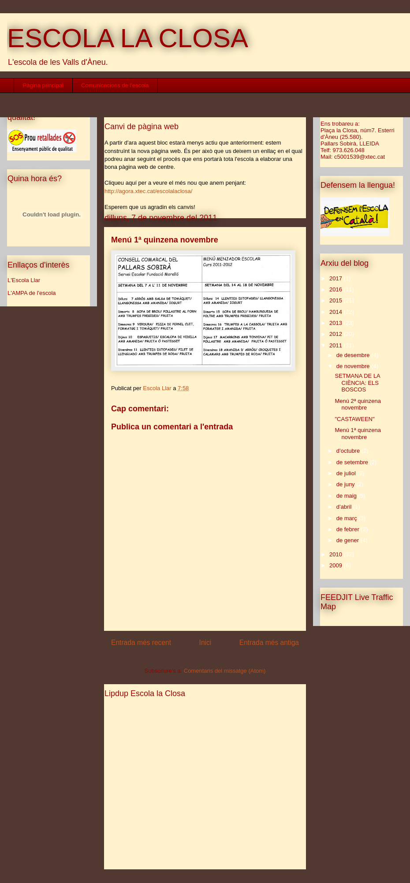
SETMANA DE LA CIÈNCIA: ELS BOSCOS (357, 383)
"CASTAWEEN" (354, 419)
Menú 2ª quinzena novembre (358, 404)
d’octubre (349, 450)
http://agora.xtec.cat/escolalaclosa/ (148, 191)
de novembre (354, 366)
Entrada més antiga (269, 642)
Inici (205, 642)
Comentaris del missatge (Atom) (225, 670)
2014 (336, 312)
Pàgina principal (43, 85)
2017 (336, 278)
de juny (346, 484)
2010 (336, 554)
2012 (336, 334)
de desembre (354, 355)
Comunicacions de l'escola (115, 85)
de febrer (348, 529)
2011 (336, 345)
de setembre (353, 462)
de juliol (347, 473)
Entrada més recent (141, 642)
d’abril (344, 506)
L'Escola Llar (23, 280)
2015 (336, 300)
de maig (347, 495)
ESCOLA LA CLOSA (127, 38)
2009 (336, 565)
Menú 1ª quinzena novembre (358, 433)
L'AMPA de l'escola (31, 293)
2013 (336, 323)
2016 (336, 289)
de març (347, 518)
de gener (348, 540)
